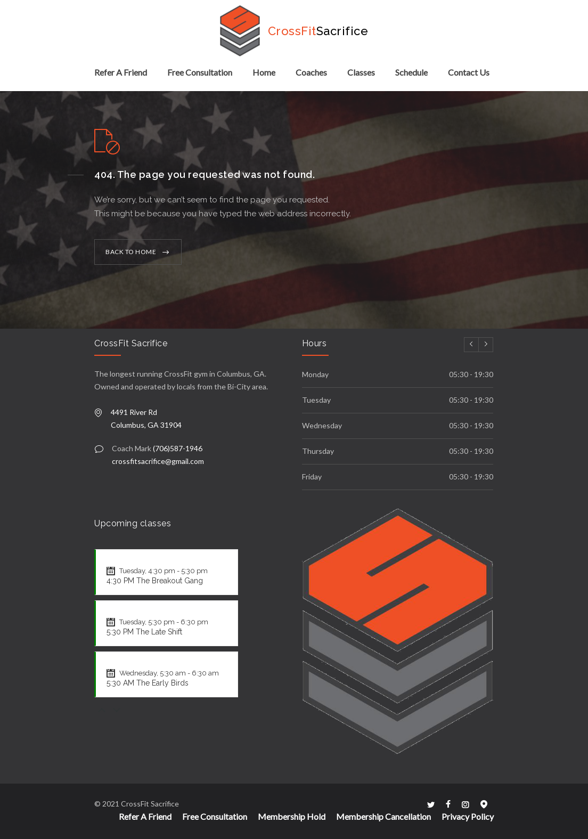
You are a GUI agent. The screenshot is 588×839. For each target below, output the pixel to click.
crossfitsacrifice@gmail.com (158, 461)
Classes (361, 72)
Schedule (411, 72)
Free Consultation (199, 72)
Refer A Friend (120, 72)
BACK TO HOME (130, 252)
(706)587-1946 (177, 448)
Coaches (311, 72)
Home (263, 72)
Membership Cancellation (383, 816)
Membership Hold (291, 816)
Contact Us (468, 72)
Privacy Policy (468, 816)
